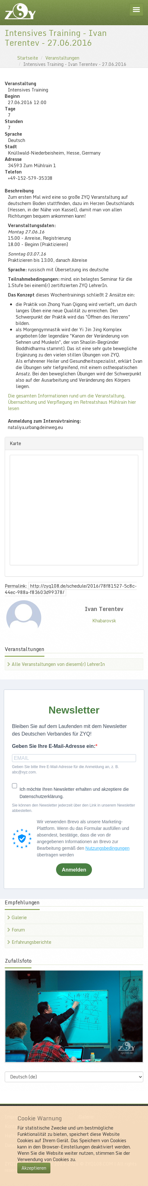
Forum (16, 929)
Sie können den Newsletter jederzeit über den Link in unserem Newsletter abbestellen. (73, 808)
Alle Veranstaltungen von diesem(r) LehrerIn (56, 664)
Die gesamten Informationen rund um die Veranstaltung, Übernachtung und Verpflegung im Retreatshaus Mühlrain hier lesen (72, 402)
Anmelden (74, 869)
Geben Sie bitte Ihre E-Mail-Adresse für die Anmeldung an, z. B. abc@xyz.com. (65, 769)
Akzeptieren (33, 1167)
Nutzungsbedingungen (107, 848)
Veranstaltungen (62, 58)
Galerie (17, 917)
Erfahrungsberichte (29, 942)
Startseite (27, 58)
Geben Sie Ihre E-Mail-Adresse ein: (53, 746)
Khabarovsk (104, 620)
